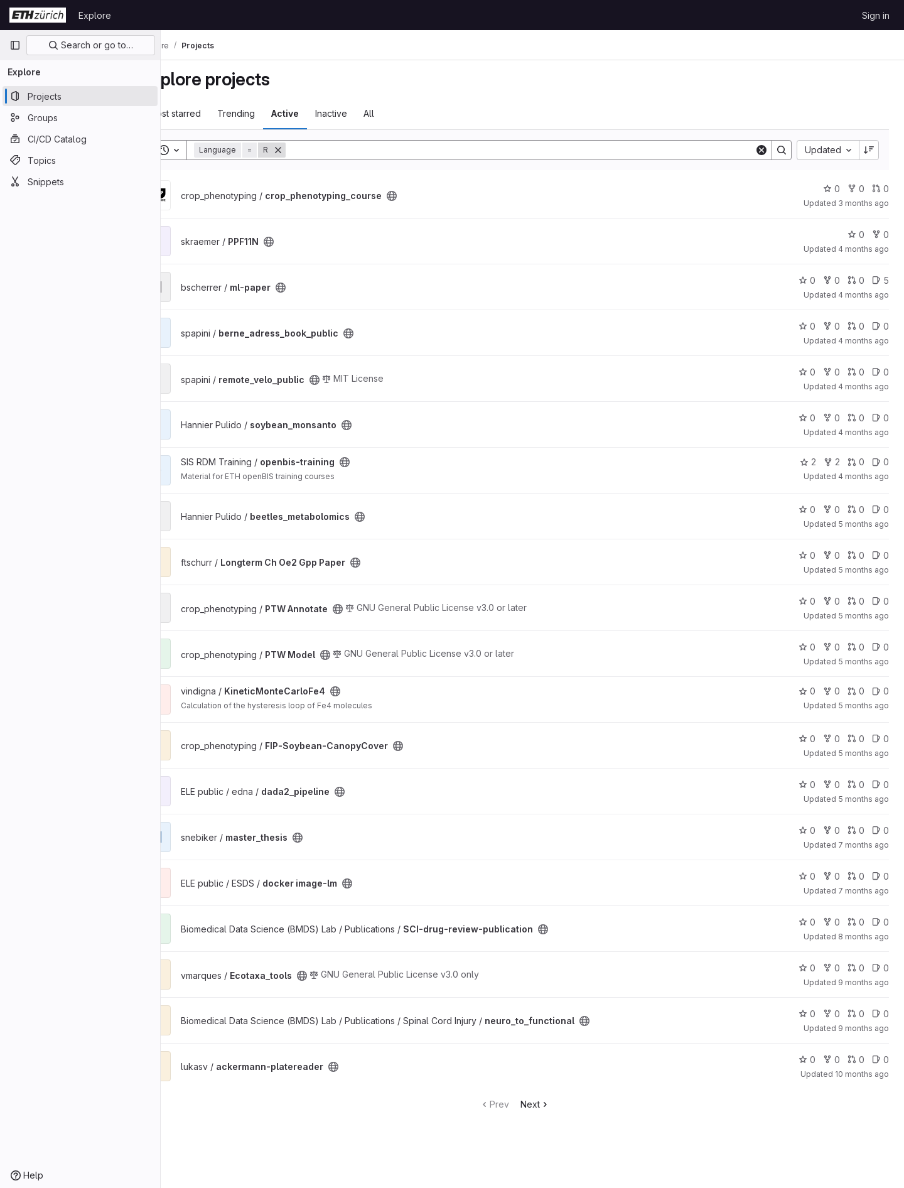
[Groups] (80, 117)
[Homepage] (37, 15)
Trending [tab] (271, 113)
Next (553, 1104)
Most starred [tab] (210, 113)
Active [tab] (320, 113)
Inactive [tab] (366, 113)
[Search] (537, 150)
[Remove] (313, 150)
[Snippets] (80, 181)
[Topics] (80, 160)
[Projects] (80, 96)
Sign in (876, 15)
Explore (94, 15)
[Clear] (761, 150)
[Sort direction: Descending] (869, 150)
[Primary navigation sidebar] (15, 45)
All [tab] (404, 113)
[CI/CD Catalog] (80, 139)
